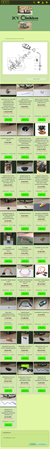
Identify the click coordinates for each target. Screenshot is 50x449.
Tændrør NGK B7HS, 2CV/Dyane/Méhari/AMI (8, 347)
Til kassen (32, 444)
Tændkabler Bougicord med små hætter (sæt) (25, 314)
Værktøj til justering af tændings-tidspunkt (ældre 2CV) (8, 412)
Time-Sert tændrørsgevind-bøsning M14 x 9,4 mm (8, 314)
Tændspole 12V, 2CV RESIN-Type (41, 347)
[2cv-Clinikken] (25, 18)
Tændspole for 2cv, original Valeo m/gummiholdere (25, 378)
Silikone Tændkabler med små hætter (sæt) (25, 281)
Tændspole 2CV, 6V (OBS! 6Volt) (8, 377)
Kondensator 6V (24, 213)
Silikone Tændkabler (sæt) (8, 280)
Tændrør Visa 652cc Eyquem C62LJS (25, 347)
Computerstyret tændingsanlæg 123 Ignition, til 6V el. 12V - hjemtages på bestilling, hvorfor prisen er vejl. (42, 143)
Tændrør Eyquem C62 (41, 312)
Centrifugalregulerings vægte (8, 139)
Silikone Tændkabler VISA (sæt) (41, 280)
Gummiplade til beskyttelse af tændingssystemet (25, 177)
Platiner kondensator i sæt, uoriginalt (25, 249)
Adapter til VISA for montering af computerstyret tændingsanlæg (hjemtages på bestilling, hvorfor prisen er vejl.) (8, 104)
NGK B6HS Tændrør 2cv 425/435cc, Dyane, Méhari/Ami (42, 215)
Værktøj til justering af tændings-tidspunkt (42, 378)
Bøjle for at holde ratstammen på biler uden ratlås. (42, 101)
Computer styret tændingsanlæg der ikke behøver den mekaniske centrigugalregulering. (25, 142)
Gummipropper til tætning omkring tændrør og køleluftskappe (8, 216)
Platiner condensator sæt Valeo (8, 249)
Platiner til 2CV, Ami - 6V (42, 248)
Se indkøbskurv (42, 444)
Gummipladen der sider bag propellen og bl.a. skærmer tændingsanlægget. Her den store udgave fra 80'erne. (42, 180)
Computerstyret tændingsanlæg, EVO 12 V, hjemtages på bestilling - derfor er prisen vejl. (8, 179)
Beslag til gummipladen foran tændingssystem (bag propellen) (25, 102)
